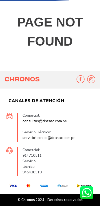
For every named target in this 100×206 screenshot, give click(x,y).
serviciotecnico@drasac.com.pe (48, 137)
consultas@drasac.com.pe (44, 121)
